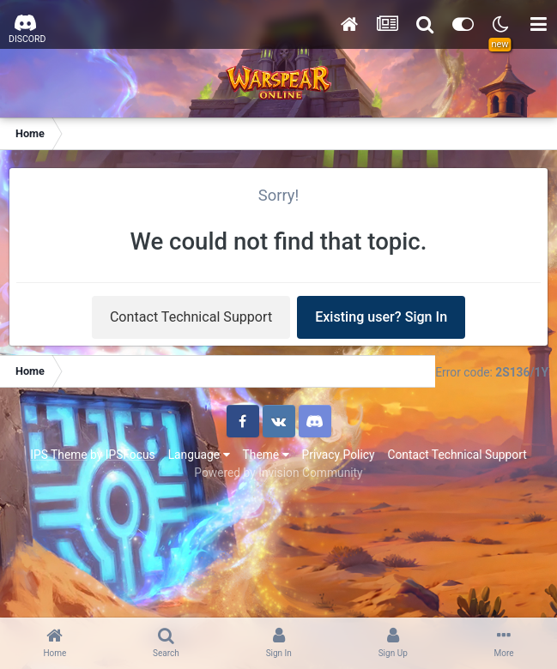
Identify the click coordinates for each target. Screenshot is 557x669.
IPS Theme (58, 454)
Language (199, 454)
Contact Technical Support (191, 317)
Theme (266, 454)
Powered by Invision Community (278, 472)
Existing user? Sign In (381, 317)
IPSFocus (130, 454)
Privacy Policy (338, 454)
